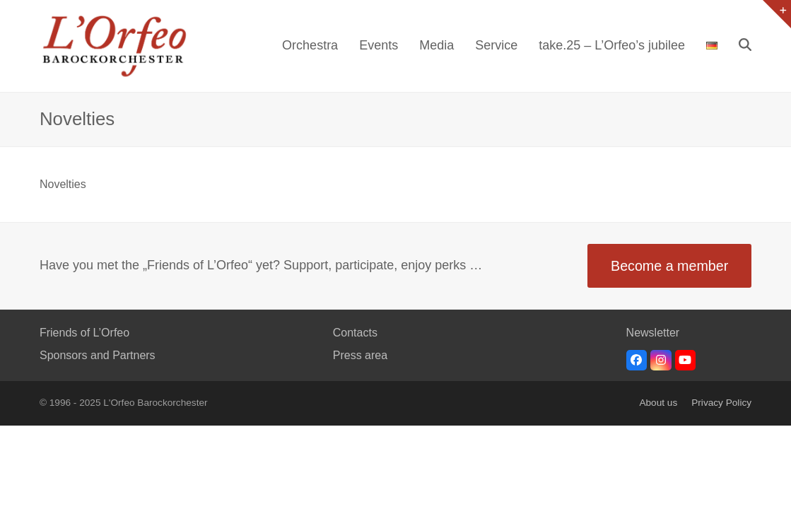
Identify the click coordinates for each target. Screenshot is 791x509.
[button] (745, 46)
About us (658, 402)
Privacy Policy (721, 402)
